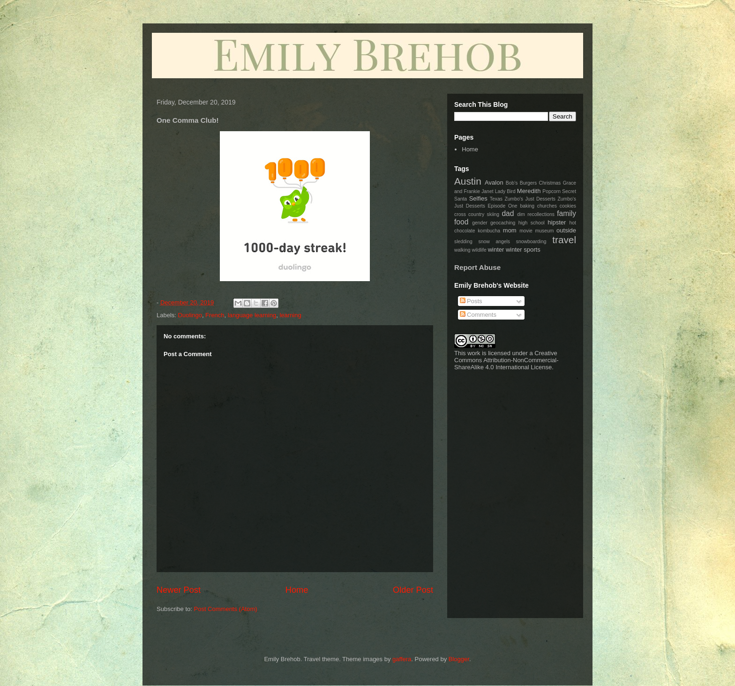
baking (527, 206)
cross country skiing (476, 214)
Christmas (550, 183)
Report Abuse (477, 267)
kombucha (489, 230)
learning (290, 315)
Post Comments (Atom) (225, 608)
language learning (252, 315)
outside (566, 230)
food (461, 222)
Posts (471, 301)
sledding (463, 241)
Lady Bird (505, 191)
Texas (496, 198)
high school (531, 222)
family (566, 213)
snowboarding (531, 241)
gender (479, 222)
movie (525, 230)
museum (544, 230)
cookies (568, 206)
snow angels (494, 241)
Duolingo (190, 315)
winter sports (523, 249)
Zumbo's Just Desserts (529, 198)
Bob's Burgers (521, 183)
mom (510, 230)
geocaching (502, 222)
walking (462, 250)
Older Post (413, 590)
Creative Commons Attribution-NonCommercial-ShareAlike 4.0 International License (506, 360)
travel (564, 239)
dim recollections (536, 214)
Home (296, 590)
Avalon (494, 182)
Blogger (459, 659)
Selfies (478, 198)
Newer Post (179, 590)
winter (496, 249)
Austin (467, 181)
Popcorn (551, 191)
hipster (557, 222)
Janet (487, 191)
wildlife (479, 250)
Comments (478, 314)
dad (508, 213)
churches (547, 206)
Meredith (529, 190)
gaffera (401, 659)
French (214, 315)
